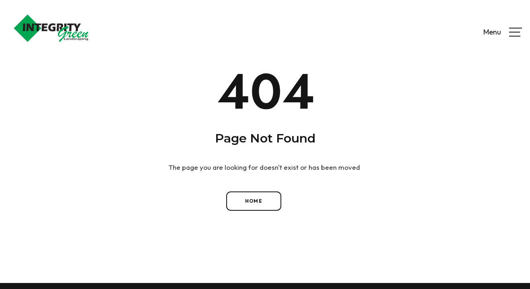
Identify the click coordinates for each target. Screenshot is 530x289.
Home (253, 201)
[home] (51, 32)
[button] (515, 32)
